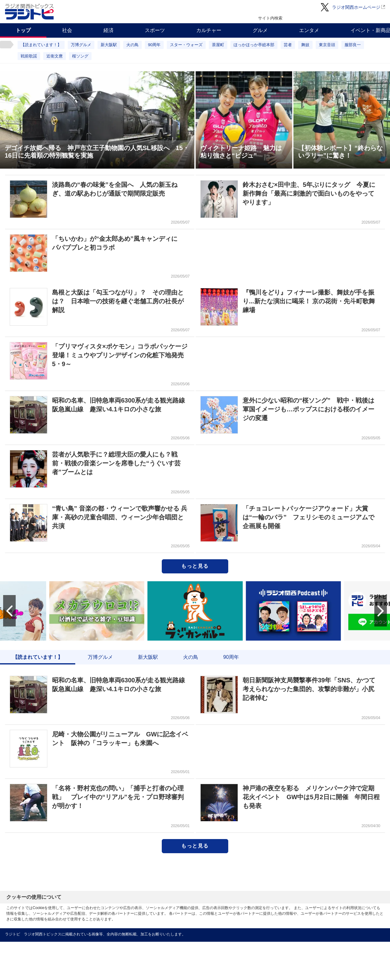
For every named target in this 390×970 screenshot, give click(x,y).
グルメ (260, 30)
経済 (108, 30)
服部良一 (353, 44)
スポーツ (155, 30)
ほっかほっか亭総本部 (254, 44)
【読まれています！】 (41, 44)
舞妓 (305, 44)
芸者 (288, 44)
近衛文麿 (54, 56)
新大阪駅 (109, 44)
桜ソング (80, 56)
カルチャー (208, 30)
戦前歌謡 (29, 56)
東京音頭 (327, 44)
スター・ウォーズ (186, 44)
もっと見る (195, 566)
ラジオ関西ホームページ (356, 7)
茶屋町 (218, 44)
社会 (67, 30)
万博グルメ (81, 44)
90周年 (154, 44)
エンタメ (309, 30)
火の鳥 (132, 44)
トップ (23, 30)
